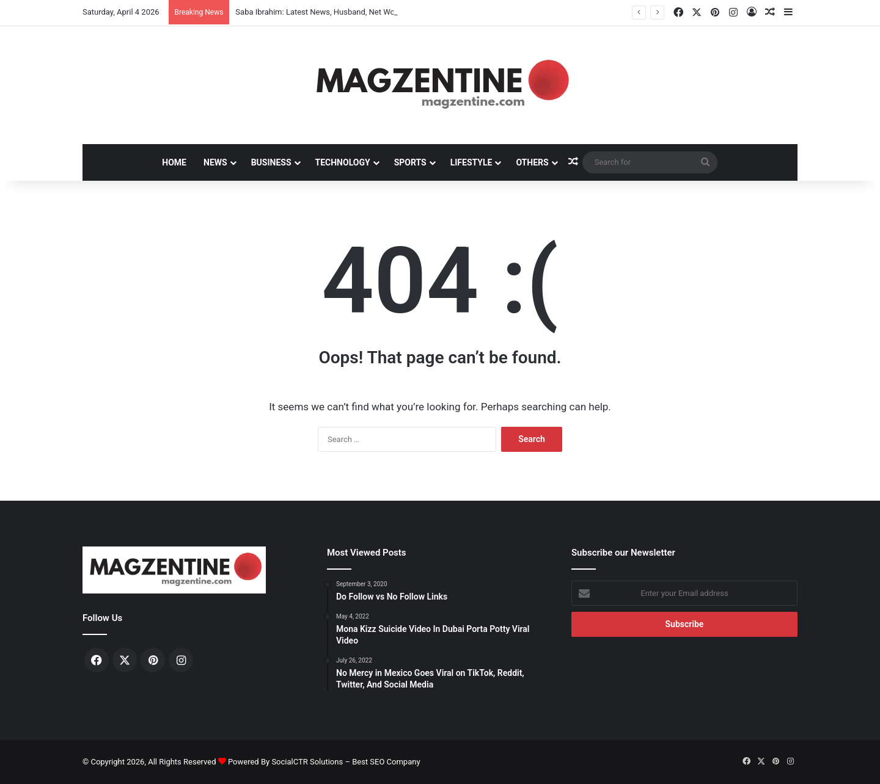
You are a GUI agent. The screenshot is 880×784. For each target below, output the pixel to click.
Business (271, 162)
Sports (410, 162)
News (215, 162)
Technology (342, 162)
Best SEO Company (386, 761)
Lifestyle (471, 162)
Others (532, 162)
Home (174, 162)
